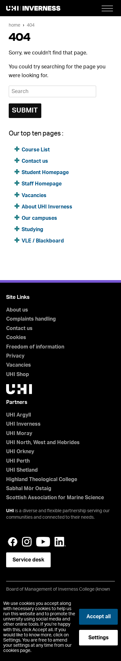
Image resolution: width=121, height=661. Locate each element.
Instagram (27, 542)
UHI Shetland (22, 470)
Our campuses (39, 218)
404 (31, 25)
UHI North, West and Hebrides (43, 442)
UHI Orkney (20, 451)
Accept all (98, 616)
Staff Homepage (42, 183)
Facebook (12, 542)
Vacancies (34, 195)
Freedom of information (35, 346)
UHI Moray (19, 433)
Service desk (28, 559)
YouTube (43, 542)
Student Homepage (45, 172)
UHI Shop (17, 374)
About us (17, 310)
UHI (10, 511)
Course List (36, 149)
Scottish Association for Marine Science (55, 497)
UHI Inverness (23, 424)
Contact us (35, 161)
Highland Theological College (41, 479)
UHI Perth (18, 461)
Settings (98, 637)
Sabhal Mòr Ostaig (28, 488)
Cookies (16, 337)
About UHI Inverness (47, 206)
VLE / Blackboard (43, 240)
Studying (32, 229)
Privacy (15, 356)
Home (14, 25)
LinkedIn (60, 542)
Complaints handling (31, 319)
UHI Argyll (18, 415)
